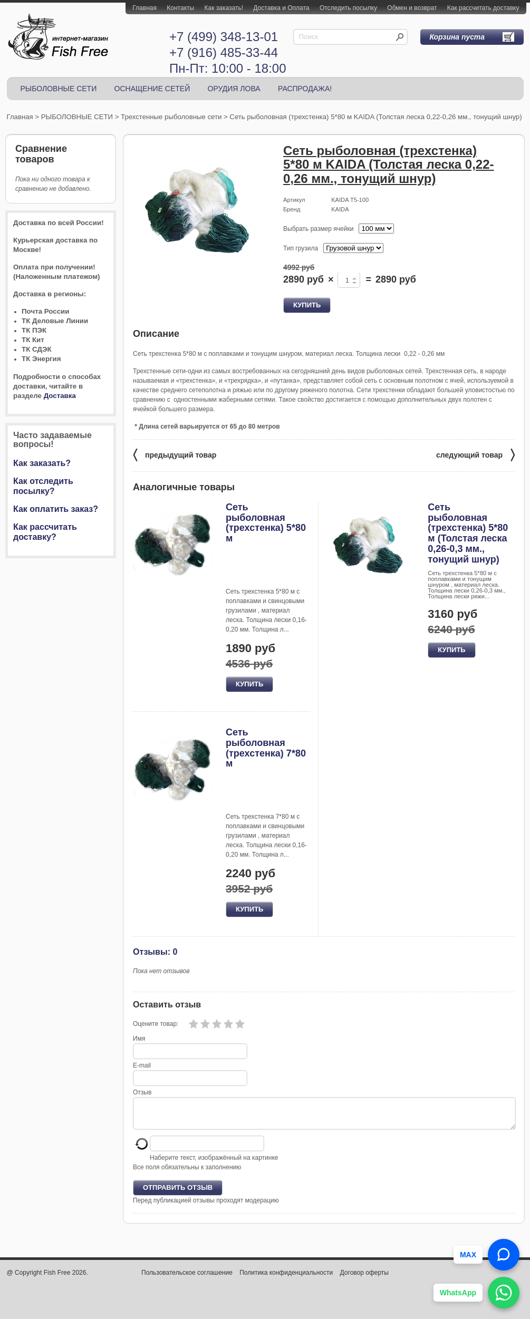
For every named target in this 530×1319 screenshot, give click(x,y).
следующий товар (475, 454)
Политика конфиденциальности (286, 1279)
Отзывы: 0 (155, 951)
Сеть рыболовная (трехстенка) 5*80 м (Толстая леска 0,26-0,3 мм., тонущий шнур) (468, 533)
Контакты (180, 8)
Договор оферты (364, 1279)
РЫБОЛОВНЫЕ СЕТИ (59, 88)
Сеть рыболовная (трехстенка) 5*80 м (266, 523)
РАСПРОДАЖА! (305, 88)
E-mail (142, 1065)
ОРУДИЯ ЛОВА (234, 88)
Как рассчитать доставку (483, 8)
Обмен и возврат (412, 8)
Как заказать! (224, 8)
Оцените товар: (155, 1023)
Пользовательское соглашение (187, 1279)
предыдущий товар (174, 454)
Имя (139, 1038)
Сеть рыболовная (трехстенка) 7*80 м (266, 748)
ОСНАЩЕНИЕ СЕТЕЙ (152, 88)
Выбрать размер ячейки (318, 228)
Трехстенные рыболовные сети (171, 117)
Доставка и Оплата (281, 8)
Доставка (60, 396)
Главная (144, 8)
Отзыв (142, 1092)
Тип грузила (300, 248)
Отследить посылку (348, 8)
